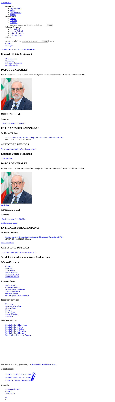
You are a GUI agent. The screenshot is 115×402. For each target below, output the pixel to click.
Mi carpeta (9, 45)
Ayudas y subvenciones (13, 306)
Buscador (13, 21)
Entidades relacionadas (9, 223)
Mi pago (8, 310)
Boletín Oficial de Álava (14, 327)
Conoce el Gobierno (12, 287)
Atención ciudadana (12, 291)
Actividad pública (7, 243)
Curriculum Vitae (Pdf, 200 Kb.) (13, 123)
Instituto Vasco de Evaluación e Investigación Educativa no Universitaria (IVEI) (34, 137)
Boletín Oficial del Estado (14, 333)
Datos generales (6, 158)
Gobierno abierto (11, 293)
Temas (12, 11)
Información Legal (12, 275)
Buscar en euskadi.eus (18, 25)
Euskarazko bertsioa (12, 389)
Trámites (13, 15)
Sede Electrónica (16, 35)
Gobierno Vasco (15, 13)
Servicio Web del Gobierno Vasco (44, 364)
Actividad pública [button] (11, 65)
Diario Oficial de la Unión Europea (18, 335)
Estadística (9, 316)
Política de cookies (16, 33)
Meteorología (10, 312)
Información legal (16, 31)
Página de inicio (15, 9)
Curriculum (5, 205)
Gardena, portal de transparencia (17, 295)
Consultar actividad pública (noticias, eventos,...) (18, 149)
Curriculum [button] (9, 61)
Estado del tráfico (11, 314)
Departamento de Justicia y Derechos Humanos (18, 49)
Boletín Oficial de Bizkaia (14, 329)
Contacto (13, 19)
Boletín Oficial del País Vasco (16, 325)
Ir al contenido (6, 3)
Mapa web (13, 23)
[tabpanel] (57, 89)
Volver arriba (10, 393)
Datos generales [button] (11, 59)
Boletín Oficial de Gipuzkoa (15, 331)
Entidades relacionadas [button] (13, 63)
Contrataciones (10, 308)
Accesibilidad (15, 29)
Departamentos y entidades (15, 289)
